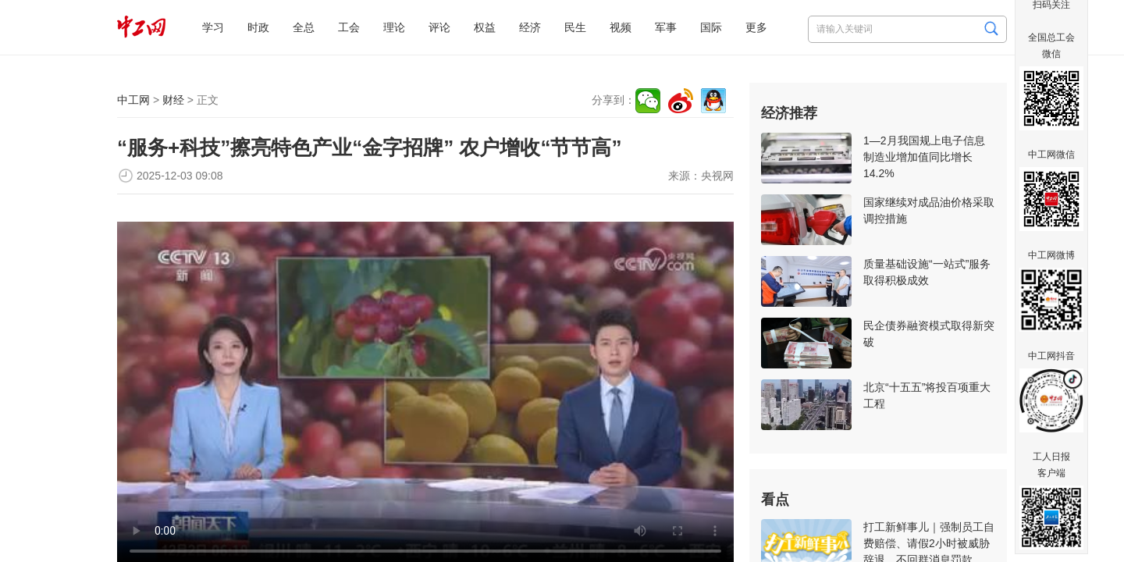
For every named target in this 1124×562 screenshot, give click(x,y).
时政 (258, 27)
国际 (711, 27)
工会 (349, 27)
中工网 (133, 100)
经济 (530, 27)
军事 (666, 27)
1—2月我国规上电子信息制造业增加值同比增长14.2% (924, 157)
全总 (304, 27)
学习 (213, 27)
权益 (485, 27)
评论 (439, 27)
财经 (173, 100)
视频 (620, 27)
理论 (394, 27)
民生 (575, 27)
